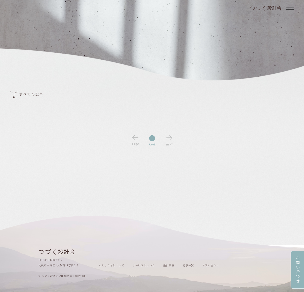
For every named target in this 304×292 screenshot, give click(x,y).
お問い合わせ (210, 265)
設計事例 (168, 265)
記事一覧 (188, 265)
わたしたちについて (111, 265)
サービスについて (143, 265)
